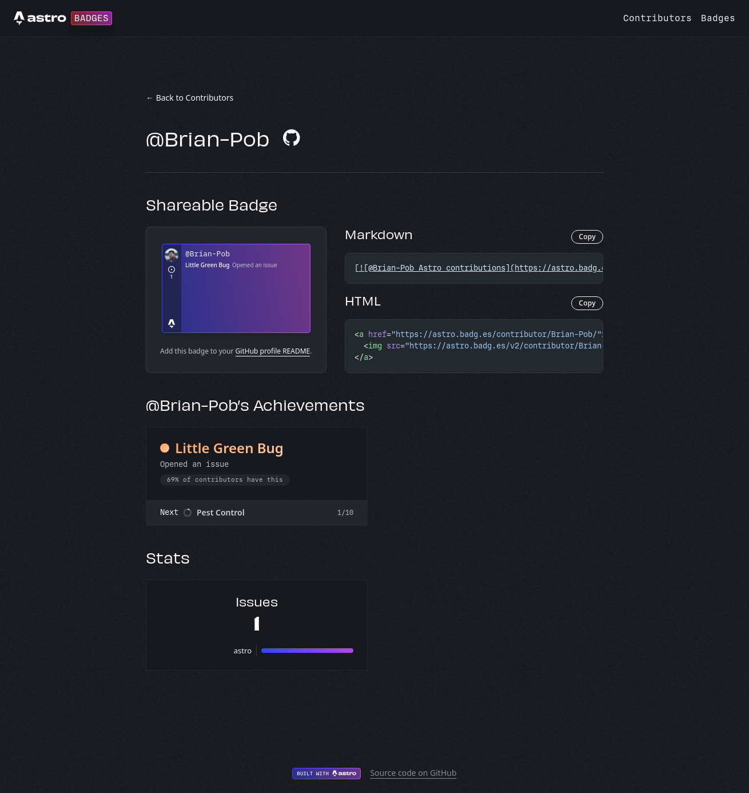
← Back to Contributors (189, 97)
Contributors (657, 18)
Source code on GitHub (413, 772)
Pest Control (221, 512)
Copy (587, 236)
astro (243, 650)
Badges (718, 18)
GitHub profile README (273, 351)
